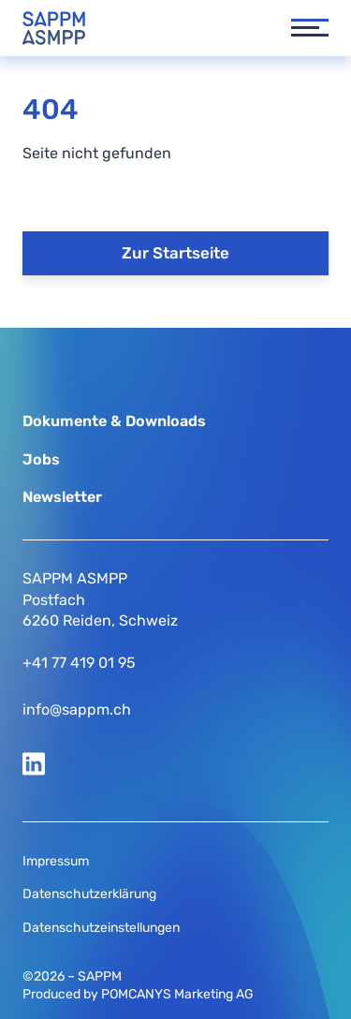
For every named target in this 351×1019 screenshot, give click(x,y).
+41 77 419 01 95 (79, 663)
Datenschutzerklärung (89, 894)
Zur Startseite (175, 253)
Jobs (41, 459)
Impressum (55, 861)
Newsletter (62, 497)
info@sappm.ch (76, 709)
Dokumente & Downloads (114, 421)
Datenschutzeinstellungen (101, 928)
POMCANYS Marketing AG (177, 994)
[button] (300, 28)
